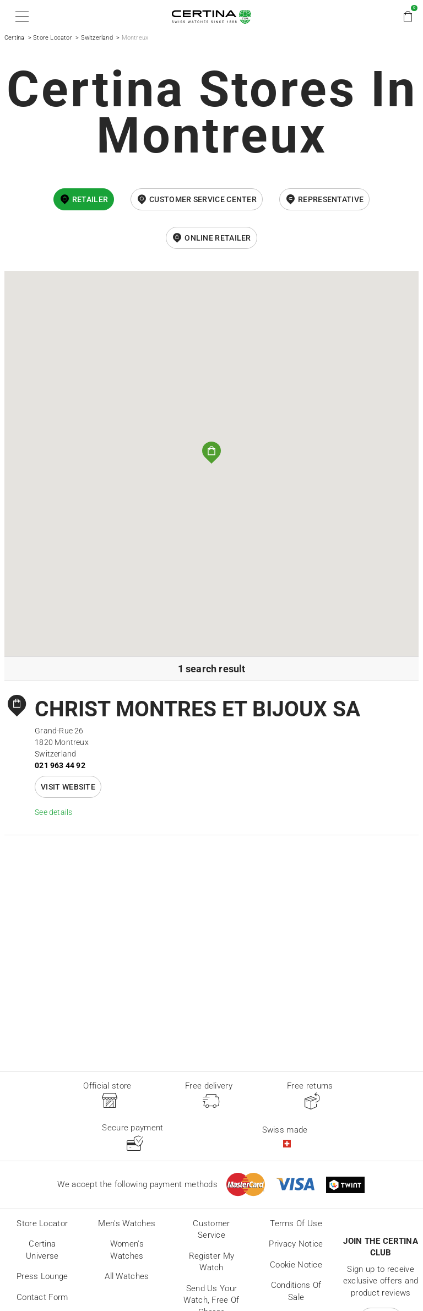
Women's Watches (127, 1250)
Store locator (42, 1223)
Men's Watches (126, 1223)
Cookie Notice (296, 1265)
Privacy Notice (296, 1244)
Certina (14, 37)
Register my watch (211, 1262)
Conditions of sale (296, 1291)
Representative (331, 199)
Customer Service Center (203, 199)
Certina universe (42, 1250)
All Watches (127, 1276)
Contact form (42, 1297)
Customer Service (211, 1229)
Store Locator (52, 37)
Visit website (68, 786)
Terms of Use (296, 1223)
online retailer (218, 237)
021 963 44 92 (60, 765)
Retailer (90, 199)
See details (53, 812)
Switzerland (97, 37)
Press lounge (42, 1276)
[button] (20, 16)
